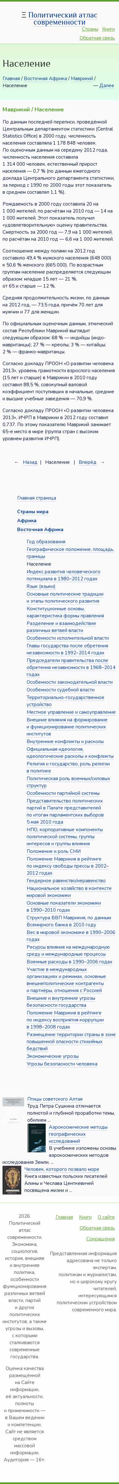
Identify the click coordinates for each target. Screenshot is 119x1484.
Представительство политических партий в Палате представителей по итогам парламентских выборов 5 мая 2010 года (65, 811)
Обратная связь (97, 38)
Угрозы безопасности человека (62, 1064)
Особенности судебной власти (61, 690)
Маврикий (82, 78)
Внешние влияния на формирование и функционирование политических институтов (67, 727)
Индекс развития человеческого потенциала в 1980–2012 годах (63, 575)
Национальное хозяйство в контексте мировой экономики (69, 892)
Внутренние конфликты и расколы (65, 741)
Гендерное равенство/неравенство (66, 881)
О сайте (106, 1217)
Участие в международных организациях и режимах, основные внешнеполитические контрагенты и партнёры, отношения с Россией (66, 980)
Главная (11, 78)
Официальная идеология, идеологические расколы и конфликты (70, 752)
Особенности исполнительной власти (68, 638)
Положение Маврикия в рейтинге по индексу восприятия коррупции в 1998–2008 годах (65, 1020)
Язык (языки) (41, 586)
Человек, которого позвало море (61, 1169)
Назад (30, 462)
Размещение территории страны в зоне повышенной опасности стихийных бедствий (71, 1041)
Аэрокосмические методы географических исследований (78, 1134)
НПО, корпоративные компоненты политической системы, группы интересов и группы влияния (65, 836)
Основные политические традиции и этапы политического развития (65, 597)
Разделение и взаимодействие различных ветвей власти (61, 627)
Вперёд (87, 462)
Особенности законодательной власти (70, 682)
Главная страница (36, 498)
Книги (108, 29)
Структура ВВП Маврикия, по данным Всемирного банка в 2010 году (69, 921)
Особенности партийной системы (63, 793)
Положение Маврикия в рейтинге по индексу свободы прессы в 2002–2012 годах (68, 866)
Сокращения (100, 1239)
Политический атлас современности (62, 18)
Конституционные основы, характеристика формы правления (65, 612)
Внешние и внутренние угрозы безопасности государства (61, 1001)
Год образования (46, 542)
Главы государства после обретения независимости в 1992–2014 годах (67, 649)
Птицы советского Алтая (55, 1099)
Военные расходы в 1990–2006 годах (69, 962)
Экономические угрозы (53, 1056)
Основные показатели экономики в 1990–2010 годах (64, 906)
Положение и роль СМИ (54, 851)
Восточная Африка (45, 78)
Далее (106, 85)
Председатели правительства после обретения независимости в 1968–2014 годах (71, 667)
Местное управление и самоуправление (71, 712)
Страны (90, 29)
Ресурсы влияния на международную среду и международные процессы (68, 950)
